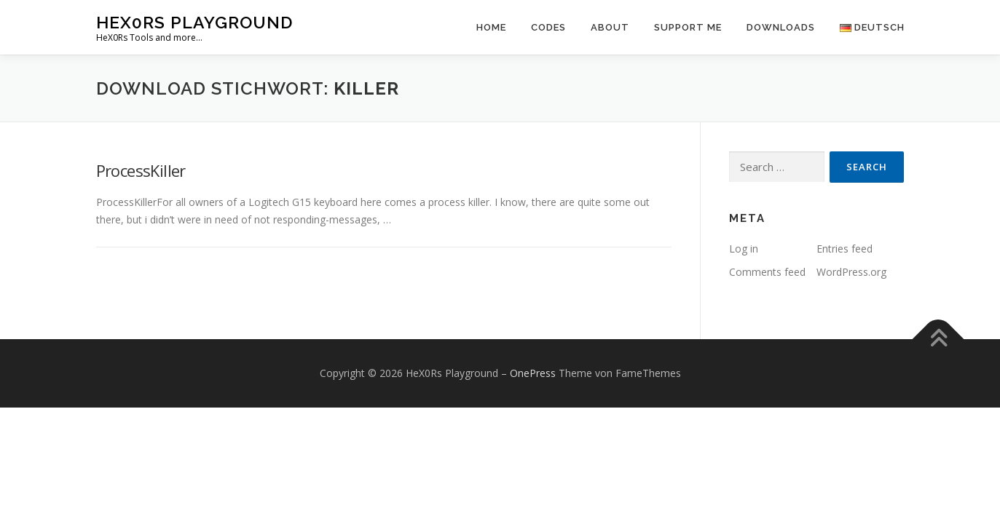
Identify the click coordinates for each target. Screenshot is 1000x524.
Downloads (781, 27)
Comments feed (767, 272)
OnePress (533, 373)
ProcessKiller (141, 170)
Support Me (688, 27)
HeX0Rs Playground (194, 22)
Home (491, 27)
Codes (548, 27)
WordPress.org (851, 272)
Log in (743, 248)
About (610, 27)
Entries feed (844, 248)
